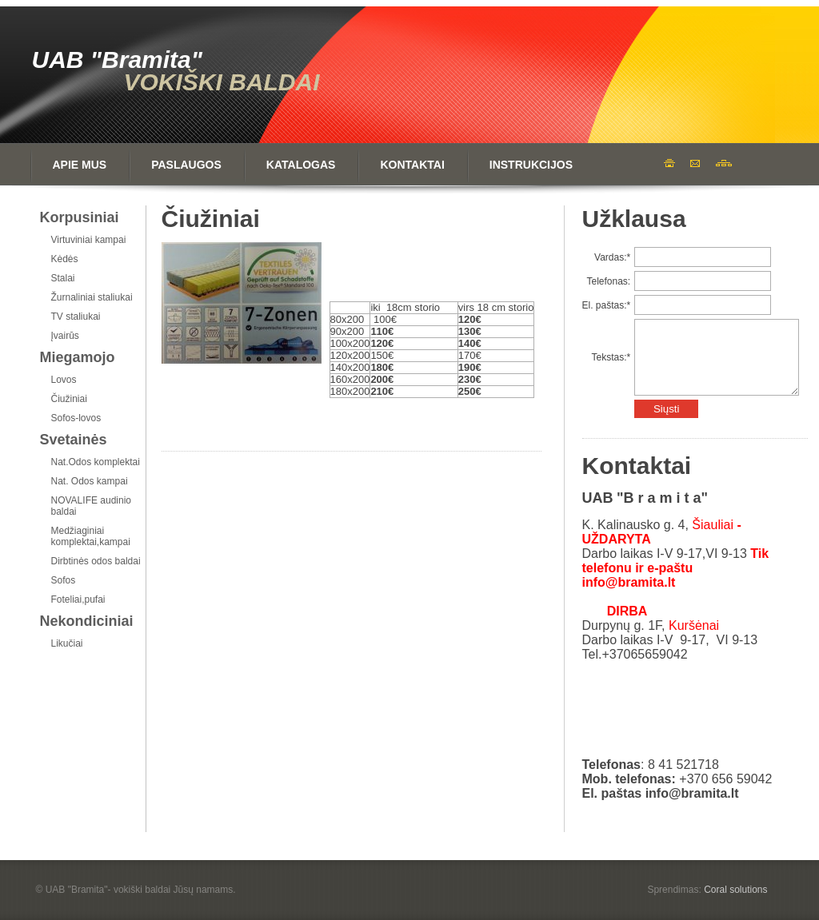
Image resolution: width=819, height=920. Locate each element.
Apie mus (80, 164)
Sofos (63, 580)
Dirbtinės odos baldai (96, 561)
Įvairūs (65, 335)
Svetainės (73, 440)
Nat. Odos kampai (89, 481)
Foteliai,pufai (78, 599)
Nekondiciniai (87, 621)
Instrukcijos (531, 164)
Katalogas (301, 164)
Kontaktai (412, 164)
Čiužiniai (69, 398)
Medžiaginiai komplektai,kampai (90, 536)
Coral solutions (735, 889)
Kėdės (64, 259)
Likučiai (67, 643)
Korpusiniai (79, 217)
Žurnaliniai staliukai (92, 297)
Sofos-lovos (76, 418)
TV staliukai (76, 316)
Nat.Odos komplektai (95, 462)
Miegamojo (77, 357)
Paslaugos (186, 164)
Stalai (63, 278)
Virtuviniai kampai (88, 239)
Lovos (64, 379)
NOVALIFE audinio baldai (91, 506)
